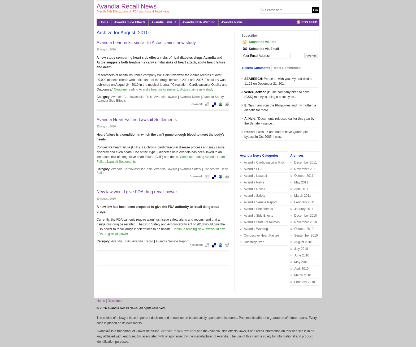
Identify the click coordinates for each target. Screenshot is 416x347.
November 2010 (305, 222)
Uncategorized (254, 242)
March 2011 (302, 196)
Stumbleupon (222, 104)
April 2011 (301, 189)
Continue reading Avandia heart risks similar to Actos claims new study (163, 89)
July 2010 (301, 249)
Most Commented (287, 68)
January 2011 (304, 209)
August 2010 (303, 242)
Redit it (229, 104)
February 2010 (304, 282)
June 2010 (301, 255)
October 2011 (304, 176)
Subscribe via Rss (262, 42)
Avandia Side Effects (129, 22)
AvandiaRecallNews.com (178, 331)
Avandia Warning (256, 229)
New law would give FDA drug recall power (137, 192)
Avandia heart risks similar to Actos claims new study (146, 42)
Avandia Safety (213, 97)
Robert (249, 132)
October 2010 (304, 229)
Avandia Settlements (258, 209)
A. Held (249, 119)
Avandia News (232, 22)
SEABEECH (253, 79)
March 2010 (302, 275)
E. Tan (249, 105)
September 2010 (306, 235)
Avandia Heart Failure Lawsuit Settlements (137, 119)
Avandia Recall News (127, 6)
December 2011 (305, 162)
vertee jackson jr (257, 92)
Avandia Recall (142, 241)
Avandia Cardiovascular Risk (131, 97)
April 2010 (301, 269)
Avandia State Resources (262, 222)
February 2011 (304, 202)
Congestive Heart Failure (261, 235)
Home (103, 22)
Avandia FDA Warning (198, 22)
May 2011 (301, 182)
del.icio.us (215, 104)
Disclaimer (115, 301)
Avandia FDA (120, 241)
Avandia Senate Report (172, 241)
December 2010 (305, 215)
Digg (209, 104)
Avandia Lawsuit (163, 22)
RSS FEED (309, 22)
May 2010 (301, 262)
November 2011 (305, 169)
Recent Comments (256, 68)
